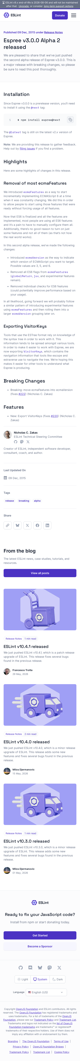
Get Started (40, 935)
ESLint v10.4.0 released (27, 741)
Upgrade (24, 6)
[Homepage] (12, 15)
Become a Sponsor (40, 946)
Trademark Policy (44, 1019)
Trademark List (67, 1019)
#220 (54, 416)
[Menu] (73, 15)
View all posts (40, 573)
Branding (13, 1041)
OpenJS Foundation (27, 1009)
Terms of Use (61, 1041)
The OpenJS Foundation (35, 1041)
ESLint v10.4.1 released (26, 646)
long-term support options (58, 6)
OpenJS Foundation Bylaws (48, 1046)
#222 (22, 394)
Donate (60, 15)
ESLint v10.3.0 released (27, 841)
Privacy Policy (21, 1046)
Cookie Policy (61, 1052)
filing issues (27, 148)
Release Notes (53, 32)
